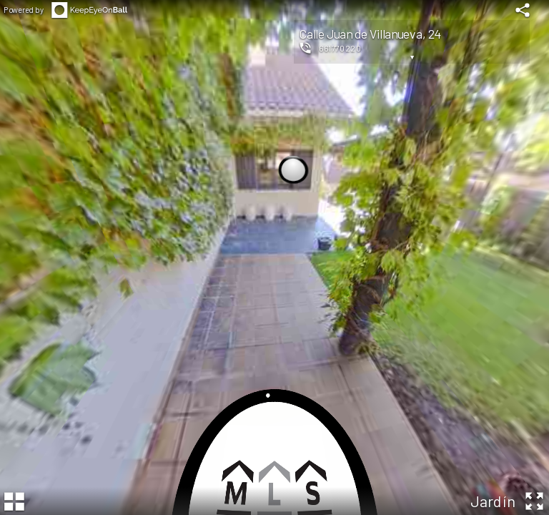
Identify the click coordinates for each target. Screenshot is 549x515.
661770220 (340, 48)
